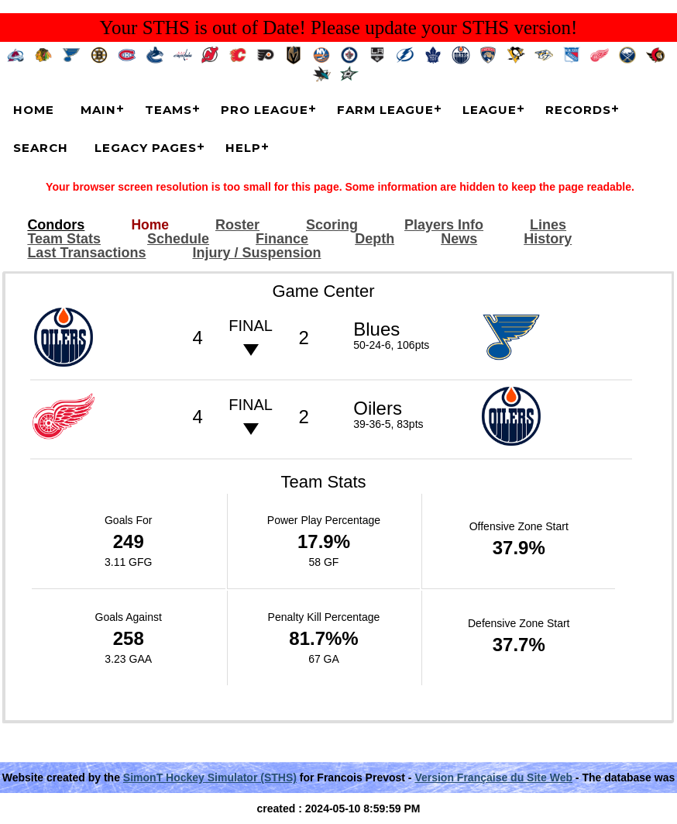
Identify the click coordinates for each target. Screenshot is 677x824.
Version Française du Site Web (493, 777)
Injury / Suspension (256, 253)
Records (578, 109)
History (548, 239)
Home (33, 109)
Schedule (178, 239)
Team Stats (64, 239)
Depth (374, 239)
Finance (282, 239)
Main (98, 109)
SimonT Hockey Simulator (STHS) (210, 777)
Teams (168, 109)
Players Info (443, 225)
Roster (237, 225)
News (459, 239)
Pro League (264, 109)
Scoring (332, 225)
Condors (55, 225)
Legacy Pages (146, 147)
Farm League (385, 109)
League (489, 109)
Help (243, 147)
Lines (548, 225)
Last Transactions (86, 253)
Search (40, 147)
